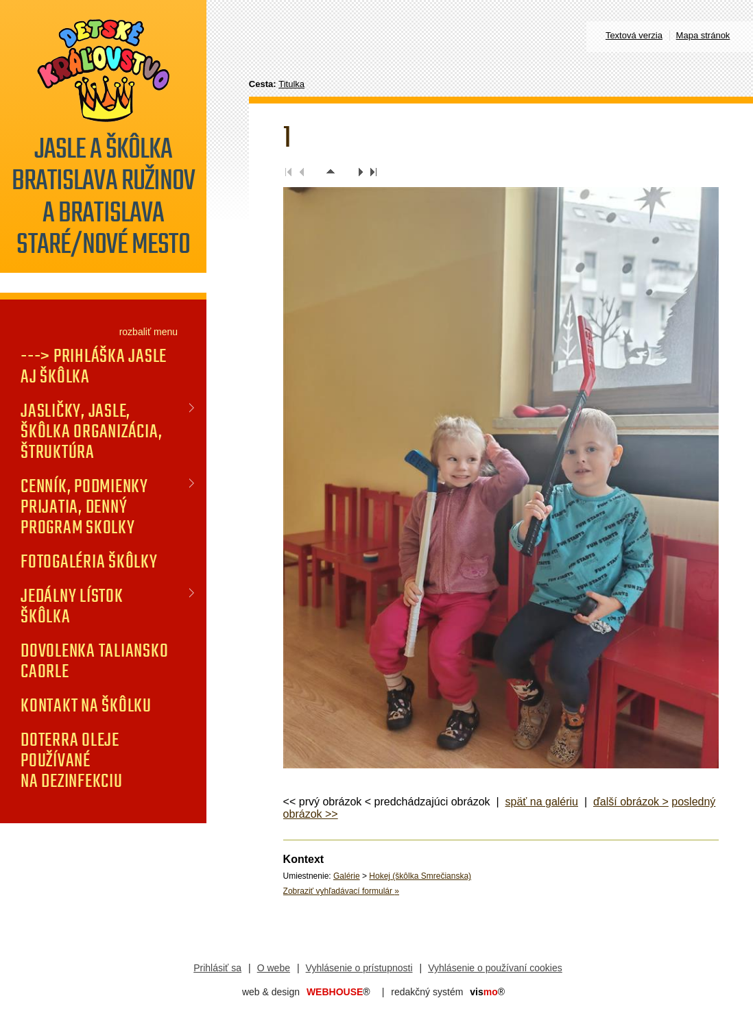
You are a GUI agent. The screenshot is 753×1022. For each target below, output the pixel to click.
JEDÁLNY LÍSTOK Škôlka (72, 605)
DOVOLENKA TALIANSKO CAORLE (94, 660)
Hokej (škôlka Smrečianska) (420, 876)
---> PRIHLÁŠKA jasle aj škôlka (94, 366)
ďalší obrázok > (631, 801)
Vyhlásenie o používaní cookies (495, 967)
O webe (273, 967)
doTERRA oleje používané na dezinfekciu (72, 760)
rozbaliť (135, 331)
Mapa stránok (703, 35)
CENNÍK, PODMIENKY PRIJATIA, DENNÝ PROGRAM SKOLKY (84, 506)
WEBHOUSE (338, 991)
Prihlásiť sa (217, 967)
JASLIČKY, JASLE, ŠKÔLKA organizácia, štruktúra (91, 431)
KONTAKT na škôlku (86, 705)
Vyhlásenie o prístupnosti (359, 967)
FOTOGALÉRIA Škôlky (89, 561)
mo (487, 991)
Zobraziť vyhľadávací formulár (341, 891)
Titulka (291, 84)
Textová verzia (634, 35)
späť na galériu (542, 801)
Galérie (346, 876)
